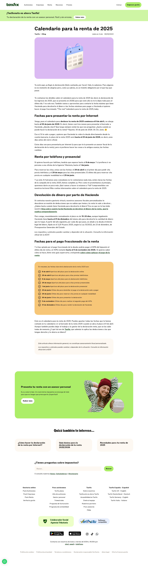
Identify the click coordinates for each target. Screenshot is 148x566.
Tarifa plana (59, 491)
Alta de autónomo (59, 494)
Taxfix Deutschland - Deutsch (119, 494)
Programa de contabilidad (59, 507)
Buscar (109, 469)
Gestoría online (29, 488)
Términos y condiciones (62, 552)
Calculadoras (61, 474)
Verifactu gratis (29, 501)
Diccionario (73, 474)
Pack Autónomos (29, 491)
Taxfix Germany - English (119, 497)
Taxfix (37, 34)
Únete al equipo (89, 501)
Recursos (59, 5)
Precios (69, 5)
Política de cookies (27, 552)
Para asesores (89, 507)
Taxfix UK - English (119, 491)
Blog (44, 34)
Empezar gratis (133, 5)
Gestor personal (59, 497)
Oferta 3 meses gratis (120, 552)
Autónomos (28, 5)
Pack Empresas (29, 494)
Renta (49, 5)
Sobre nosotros (89, 491)
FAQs (89, 510)
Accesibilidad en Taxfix (88, 497)
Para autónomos (59, 488)
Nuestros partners (89, 504)
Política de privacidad (44, 552)
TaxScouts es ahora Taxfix (89, 494)
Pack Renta (29, 497)
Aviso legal (105, 552)
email (72, 544)
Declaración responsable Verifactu (86, 552)
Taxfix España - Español (119, 488)
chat (67, 544)
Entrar (119, 5)
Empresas (40, 5)
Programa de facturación (59, 504)
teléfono (79, 544)
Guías (52, 474)
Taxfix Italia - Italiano (119, 501)
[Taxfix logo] (13, 4)
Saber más (79, 17)
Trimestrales (59, 501)
